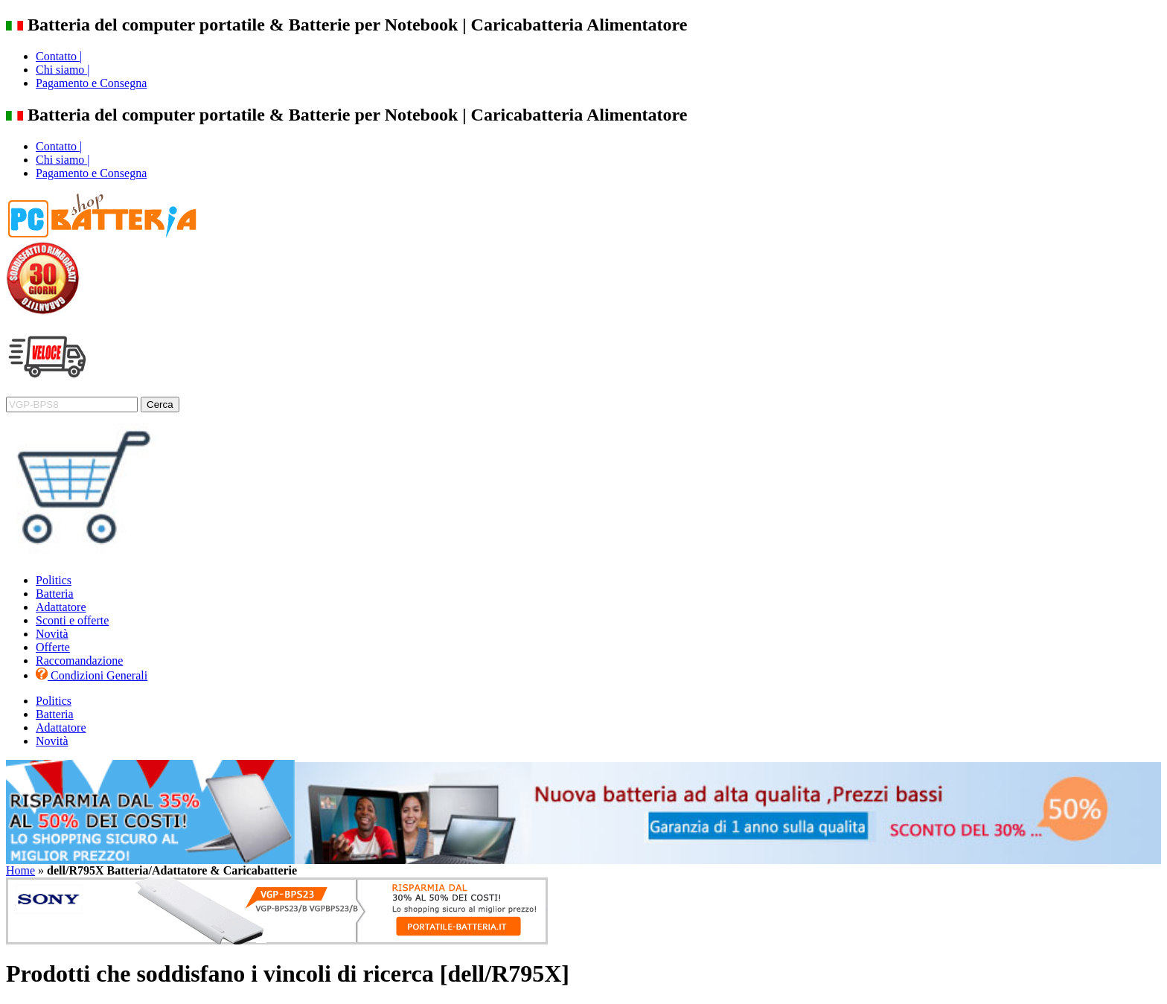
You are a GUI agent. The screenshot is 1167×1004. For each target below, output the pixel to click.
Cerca (160, 404)
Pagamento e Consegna (91, 83)
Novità (52, 633)
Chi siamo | (63, 69)
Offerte (53, 647)
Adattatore (61, 607)
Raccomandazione (79, 660)
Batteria (55, 593)
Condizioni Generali (91, 675)
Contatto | (59, 56)
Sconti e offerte (72, 620)
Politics (53, 580)
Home (20, 870)
